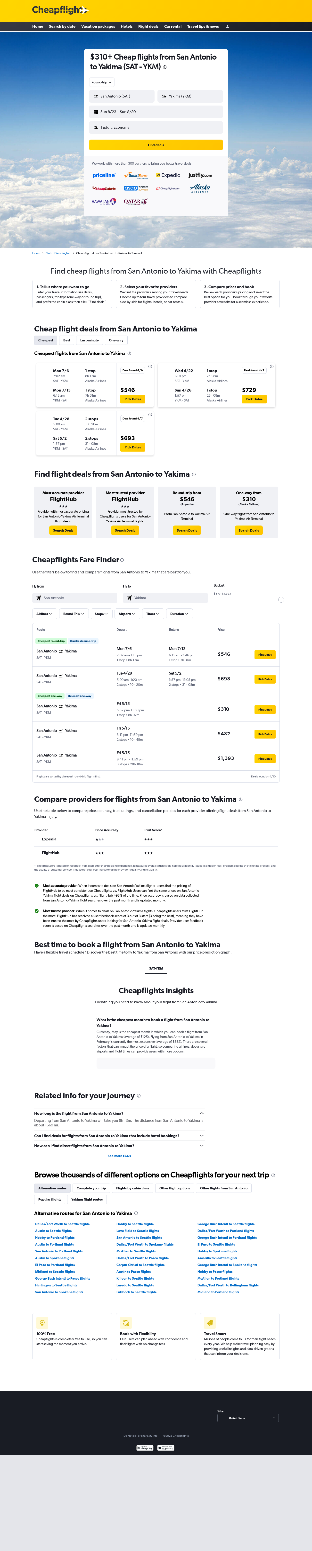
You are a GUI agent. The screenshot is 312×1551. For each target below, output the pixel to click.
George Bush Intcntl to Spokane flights (227, 1261)
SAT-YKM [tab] (156, 964)
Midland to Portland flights (218, 1288)
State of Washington (58, 249)
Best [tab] (66, 336)
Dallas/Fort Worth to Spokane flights (144, 1240)
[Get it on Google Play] (145, 1444)
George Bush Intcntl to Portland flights (227, 1234)
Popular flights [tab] (49, 1195)
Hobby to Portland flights (54, 1234)
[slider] (281, 596)
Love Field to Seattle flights (137, 1227)
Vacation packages (98, 27)
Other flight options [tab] (174, 1184)
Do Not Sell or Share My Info (140, 1432)
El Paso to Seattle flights (216, 1240)
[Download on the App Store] (166, 1444)
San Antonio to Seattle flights (139, 1234)
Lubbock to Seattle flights (136, 1288)
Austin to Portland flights (54, 1240)
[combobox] (102, 82)
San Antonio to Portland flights (59, 1247)
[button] (119, 111)
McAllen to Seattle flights (136, 1247)
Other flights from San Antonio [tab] (223, 1184)
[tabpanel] (156, 1044)
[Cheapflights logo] (59, 10)
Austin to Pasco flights (133, 1268)
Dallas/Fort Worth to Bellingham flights (228, 1281)
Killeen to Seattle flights (135, 1274)
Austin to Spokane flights (54, 1254)
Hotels (126, 27)
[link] (63, 526)
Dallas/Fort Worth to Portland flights (225, 1227)
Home (37, 27)
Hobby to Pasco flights (214, 1268)
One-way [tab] (116, 336)
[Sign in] (228, 26)
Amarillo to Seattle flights (217, 1254)
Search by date (62, 27)
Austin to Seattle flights (53, 1227)
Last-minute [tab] (89, 336)
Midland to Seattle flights (55, 1268)
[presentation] (165, 67)
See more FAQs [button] (119, 1152)
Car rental (172, 27)
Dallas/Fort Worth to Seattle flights (62, 1220)
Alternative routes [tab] (52, 1184)
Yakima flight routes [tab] (87, 1195)
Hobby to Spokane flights (217, 1247)
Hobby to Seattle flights (135, 1220)
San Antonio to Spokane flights (59, 1288)
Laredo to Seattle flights (135, 1281)
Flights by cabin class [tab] (132, 1184)
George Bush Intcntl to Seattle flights (226, 1220)
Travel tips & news (203, 27)
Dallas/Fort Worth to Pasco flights (142, 1254)
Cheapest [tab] (45, 336)
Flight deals (148, 27)
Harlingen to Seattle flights (56, 1281)
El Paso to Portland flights (55, 1261)
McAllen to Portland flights (218, 1274)
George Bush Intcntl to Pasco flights (62, 1274)
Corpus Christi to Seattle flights (140, 1261)
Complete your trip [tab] (91, 1184)
